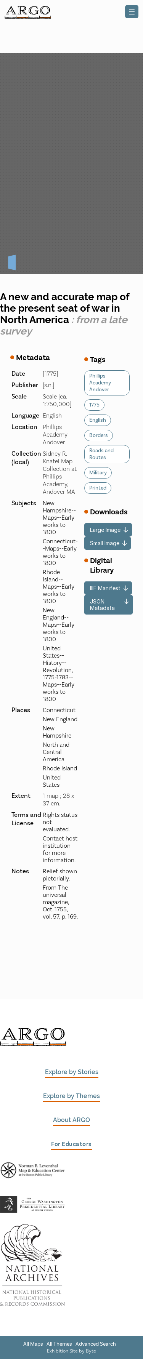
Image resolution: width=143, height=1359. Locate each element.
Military (98, 472)
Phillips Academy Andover (100, 383)
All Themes (59, 1344)
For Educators (71, 1144)
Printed (97, 488)
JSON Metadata (102, 604)
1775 (94, 405)
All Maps (33, 1344)
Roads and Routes (101, 454)
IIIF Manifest (105, 588)
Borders (98, 435)
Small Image (104, 543)
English (97, 420)
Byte (91, 1351)
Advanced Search (96, 1344)
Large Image (105, 530)
